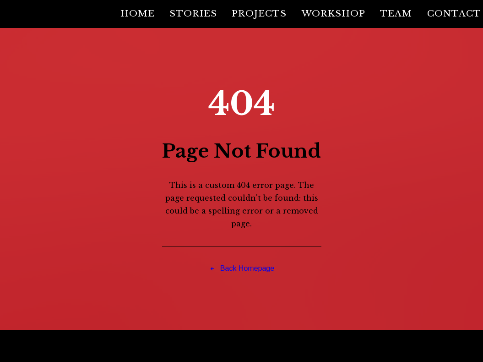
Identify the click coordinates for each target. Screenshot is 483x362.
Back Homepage (242, 269)
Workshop (333, 13)
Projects (259, 13)
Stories (193, 13)
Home (137, 13)
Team (396, 13)
